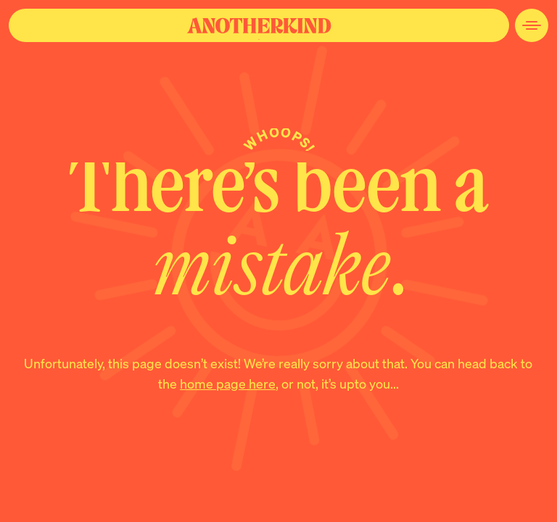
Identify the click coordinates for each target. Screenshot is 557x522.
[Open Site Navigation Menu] (531, 25)
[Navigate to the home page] (258, 25)
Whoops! (279, 140)
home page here (228, 383)
